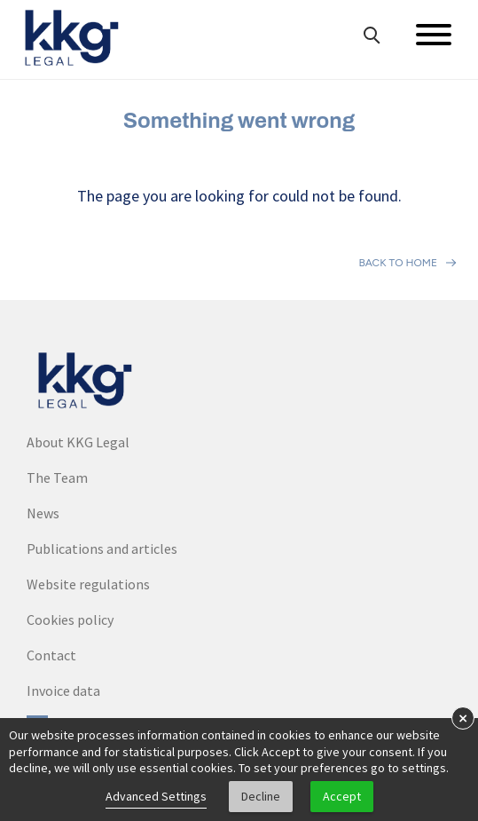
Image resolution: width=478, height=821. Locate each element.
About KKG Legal (78, 442)
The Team (57, 477)
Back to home (397, 263)
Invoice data (63, 690)
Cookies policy (70, 619)
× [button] (462, 718)
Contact (51, 655)
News (43, 513)
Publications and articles (102, 548)
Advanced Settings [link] (156, 796)
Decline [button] (260, 796)
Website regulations (88, 584)
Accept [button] (342, 796)
